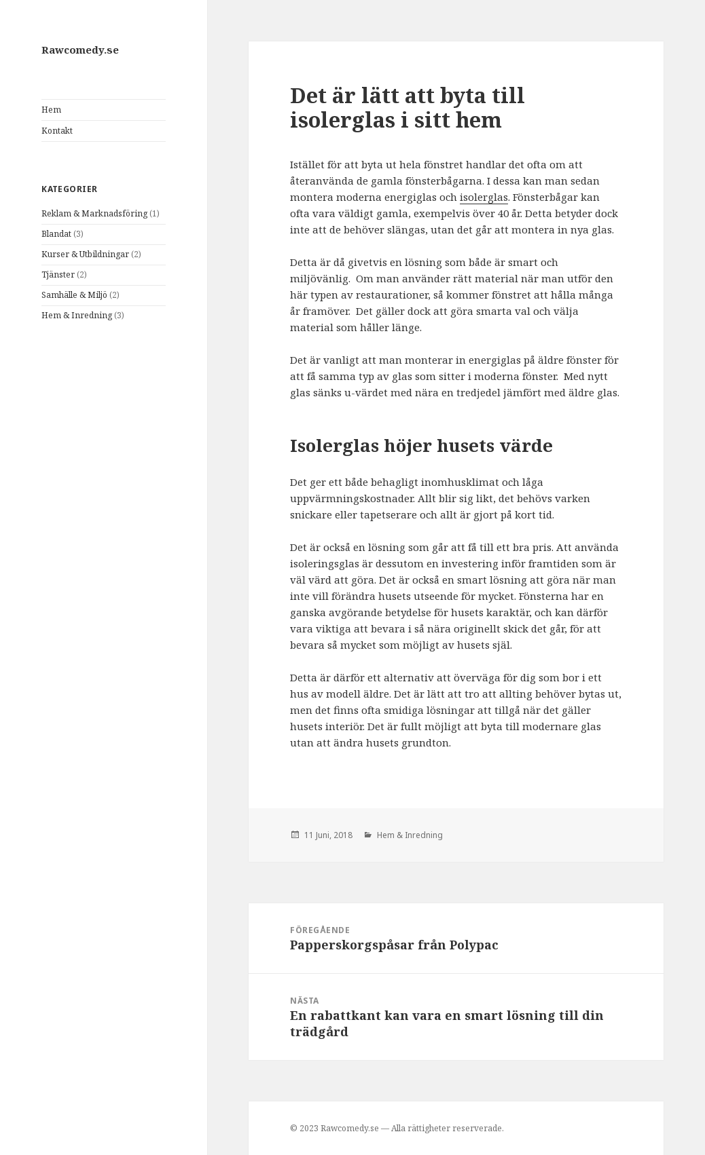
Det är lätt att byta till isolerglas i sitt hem (407, 107)
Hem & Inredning (76, 315)
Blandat (56, 234)
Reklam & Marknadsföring (94, 213)
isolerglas (484, 197)
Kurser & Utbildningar (85, 254)
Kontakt (57, 130)
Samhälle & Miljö (74, 295)
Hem (51, 109)
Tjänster (58, 274)
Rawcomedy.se (80, 49)
